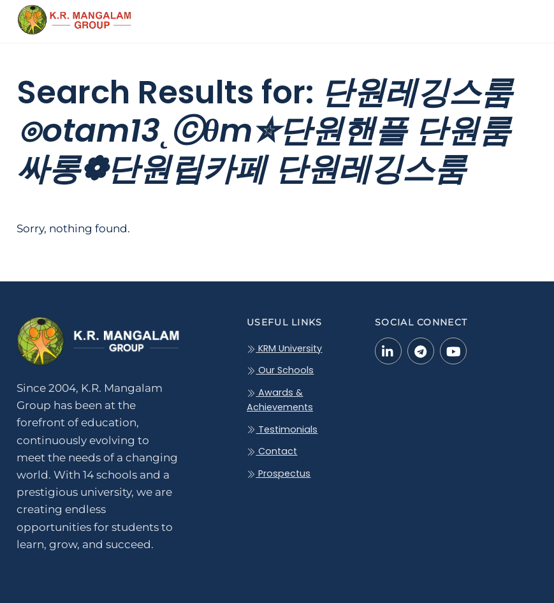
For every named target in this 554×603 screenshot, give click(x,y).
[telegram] (420, 350)
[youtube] (453, 350)
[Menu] (519, 17)
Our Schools (280, 370)
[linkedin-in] (388, 350)
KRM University (284, 348)
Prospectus (278, 473)
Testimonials (282, 429)
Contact (272, 451)
